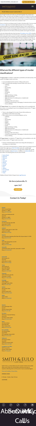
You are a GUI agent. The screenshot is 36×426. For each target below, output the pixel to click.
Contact (32, 411)
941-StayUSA (8, 350)
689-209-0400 (8, 292)
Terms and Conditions (6, 371)
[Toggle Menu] (33, 6)
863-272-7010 (8, 232)
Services (11, 411)
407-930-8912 (8, 212)
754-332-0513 (8, 335)
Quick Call (18, 415)
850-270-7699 (8, 344)
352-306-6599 (8, 250)
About (4, 411)
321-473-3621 (8, 284)
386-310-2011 (8, 237)
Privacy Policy (14, 371)
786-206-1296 (8, 327)
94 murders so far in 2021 (25, 33)
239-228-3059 (8, 298)
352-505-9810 (8, 244)
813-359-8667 (8, 271)
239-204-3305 (8, 319)
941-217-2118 (7, 310)
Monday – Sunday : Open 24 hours (10, 377)
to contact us (2, 24)
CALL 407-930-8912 (28, 2)
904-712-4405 (8, 262)
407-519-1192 (8, 218)
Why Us (25, 415)
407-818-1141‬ (8, 225)
